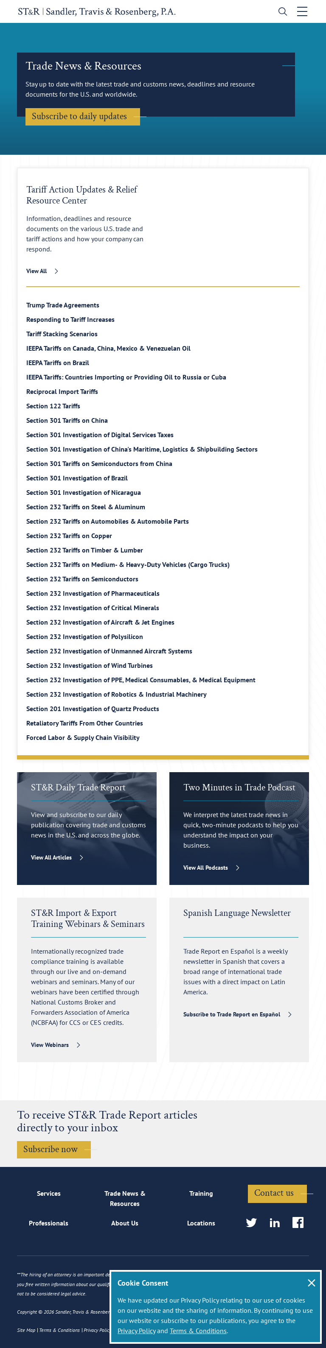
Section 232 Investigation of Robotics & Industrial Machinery (116, 694)
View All (36, 271)
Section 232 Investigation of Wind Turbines (89, 665)
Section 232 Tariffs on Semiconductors (82, 579)
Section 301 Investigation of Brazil (77, 478)
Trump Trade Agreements (62, 305)
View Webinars (50, 1045)
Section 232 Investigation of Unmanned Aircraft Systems (109, 651)
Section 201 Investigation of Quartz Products (92, 708)
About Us (124, 1223)
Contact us (274, 1193)
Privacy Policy (136, 1330)
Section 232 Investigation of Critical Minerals (92, 607)
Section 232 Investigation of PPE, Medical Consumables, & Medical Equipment (141, 679)
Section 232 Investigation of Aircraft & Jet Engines (100, 622)
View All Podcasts (205, 867)
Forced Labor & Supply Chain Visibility (83, 737)
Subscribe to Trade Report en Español (231, 1014)
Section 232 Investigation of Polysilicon (84, 636)
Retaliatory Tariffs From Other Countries (84, 723)
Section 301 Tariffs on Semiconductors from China (99, 463)
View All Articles (51, 857)
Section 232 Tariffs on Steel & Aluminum (85, 506)
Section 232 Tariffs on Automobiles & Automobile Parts (107, 521)
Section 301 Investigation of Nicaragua (83, 492)
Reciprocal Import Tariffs (62, 391)
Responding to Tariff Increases (70, 319)
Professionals (48, 1223)
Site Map (26, 1330)
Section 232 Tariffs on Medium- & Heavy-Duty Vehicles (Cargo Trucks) (128, 564)
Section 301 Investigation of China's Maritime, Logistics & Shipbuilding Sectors (142, 449)
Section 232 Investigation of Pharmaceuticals (93, 593)
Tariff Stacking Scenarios (62, 333)
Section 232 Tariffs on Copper (69, 535)
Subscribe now (50, 1149)
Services (49, 1193)
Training (201, 1193)
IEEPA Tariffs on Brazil (57, 362)
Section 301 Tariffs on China (67, 420)
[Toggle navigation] (303, 11)
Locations (201, 1223)
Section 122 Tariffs (53, 406)
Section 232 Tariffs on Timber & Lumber (84, 550)
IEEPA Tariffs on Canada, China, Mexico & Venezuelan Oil (108, 348)
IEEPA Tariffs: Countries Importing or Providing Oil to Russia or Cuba (126, 377)
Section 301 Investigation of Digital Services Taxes (100, 434)
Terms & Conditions (198, 1330)
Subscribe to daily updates (79, 116)
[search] (282, 12)
